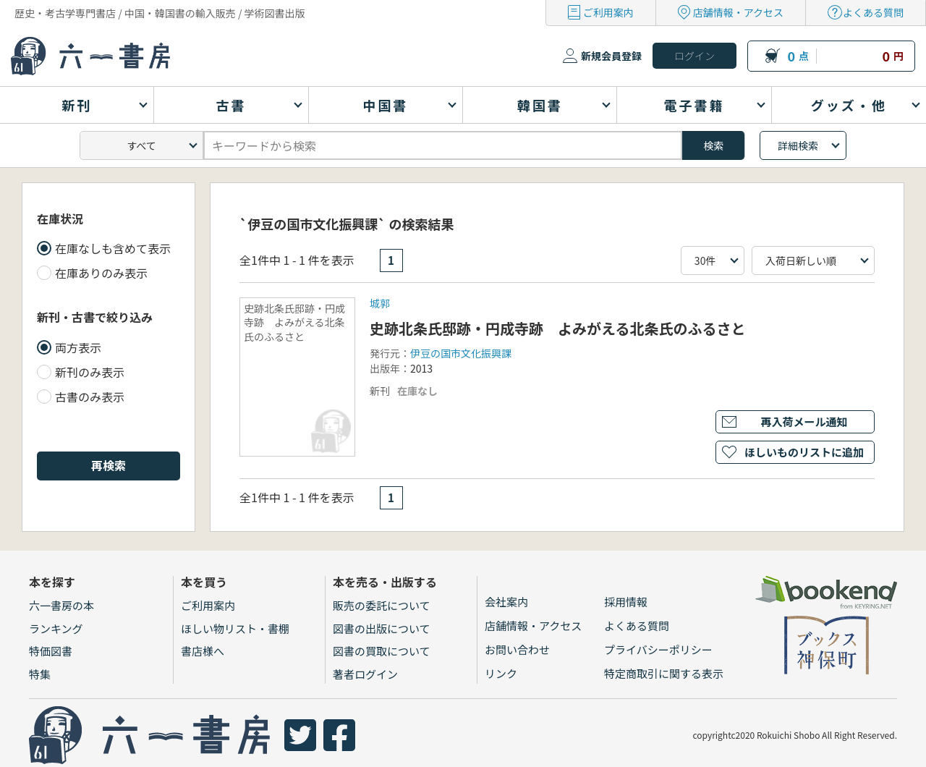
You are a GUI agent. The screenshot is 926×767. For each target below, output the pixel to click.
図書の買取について (381, 650)
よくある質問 (873, 12)
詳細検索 (798, 145)
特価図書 (50, 650)
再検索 (108, 465)
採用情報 (625, 601)
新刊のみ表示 (89, 372)
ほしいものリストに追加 (804, 451)
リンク (501, 673)
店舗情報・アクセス (738, 12)
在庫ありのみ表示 (101, 272)
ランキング (56, 628)
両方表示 (78, 347)
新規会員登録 (611, 55)
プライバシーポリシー (658, 649)
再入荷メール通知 (803, 421)
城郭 (380, 303)
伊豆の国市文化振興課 (460, 353)
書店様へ (202, 650)
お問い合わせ (517, 649)
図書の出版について (381, 628)
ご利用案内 (608, 12)
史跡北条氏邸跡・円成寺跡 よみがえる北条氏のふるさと (557, 328)
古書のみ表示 (89, 396)
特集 (40, 674)
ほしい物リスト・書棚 (235, 628)
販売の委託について (381, 605)
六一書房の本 (61, 605)
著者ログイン (365, 674)
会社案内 (506, 601)
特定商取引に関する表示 (663, 673)
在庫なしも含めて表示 (113, 248)
